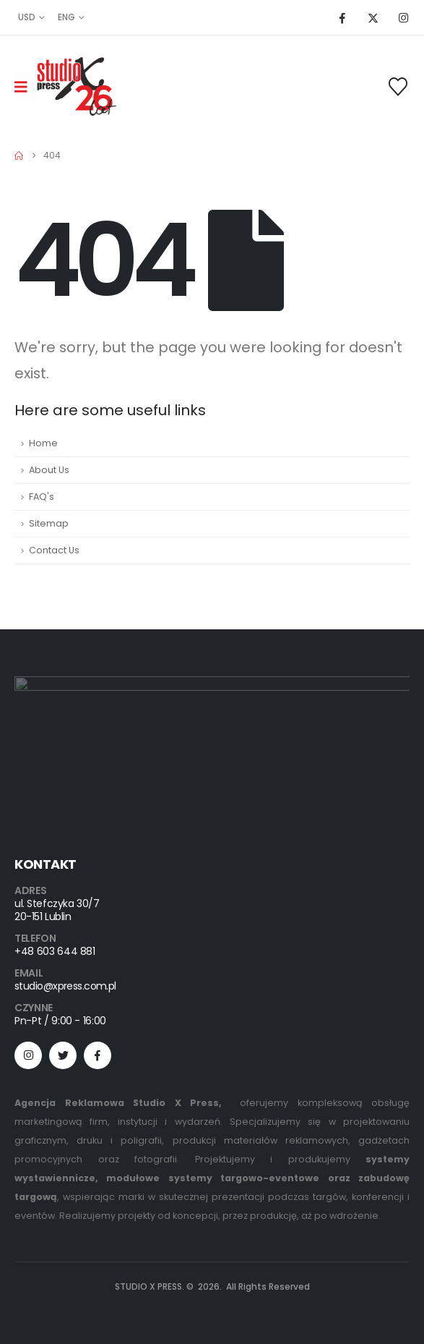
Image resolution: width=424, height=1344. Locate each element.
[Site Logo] (76, 86)
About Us (49, 470)
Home (43, 443)
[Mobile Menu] (25, 87)
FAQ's (41, 496)
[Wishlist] (398, 86)
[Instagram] (403, 17)
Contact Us (54, 550)
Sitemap (49, 523)
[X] (373, 17)
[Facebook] (342, 17)
